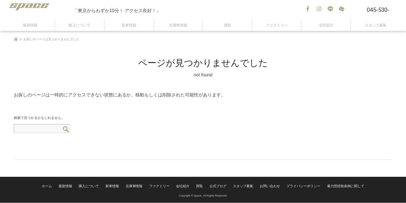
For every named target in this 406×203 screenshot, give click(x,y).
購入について (79, 25)
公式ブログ (218, 187)
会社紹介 (326, 25)
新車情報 (129, 25)
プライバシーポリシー (292, 187)
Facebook (308, 10)
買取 (227, 25)
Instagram (320, 10)
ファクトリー (277, 25)
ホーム (66, 187)
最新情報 (30, 25)
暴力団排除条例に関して (328, 187)
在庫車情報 (178, 25)
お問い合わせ (342, 10)
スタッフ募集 (376, 25)
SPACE (39, 10)
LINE (331, 10)
